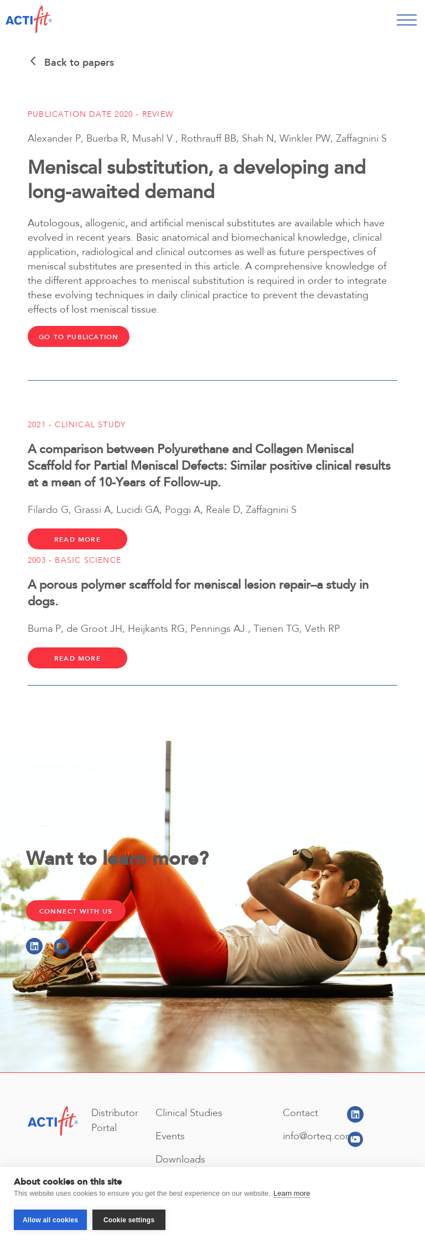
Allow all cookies (50, 1220)
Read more (77, 539)
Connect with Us (76, 911)
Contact (300, 1113)
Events (170, 1137)
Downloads (180, 1160)
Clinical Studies (189, 1113)
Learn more (291, 1193)
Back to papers (71, 62)
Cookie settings (128, 1220)
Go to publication (78, 337)
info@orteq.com (318, 1137)
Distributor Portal (114, 1120)
